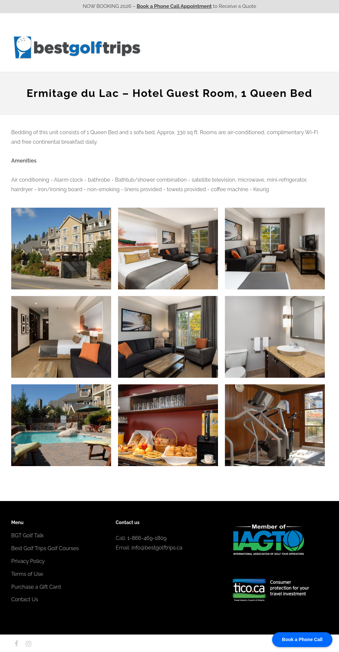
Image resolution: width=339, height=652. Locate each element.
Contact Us (310, 47)
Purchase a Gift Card (36, 587)
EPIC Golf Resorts (258, 34)
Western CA (162, 47)
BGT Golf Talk (27, 535)
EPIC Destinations (303, 34)
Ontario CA (201, 47)
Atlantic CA (276, 47)
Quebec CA (238, 47)
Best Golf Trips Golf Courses (45, 548)
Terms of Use (27, 574)
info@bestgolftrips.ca (157, 548)
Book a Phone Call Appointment (174, 6)
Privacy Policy (28, 561)
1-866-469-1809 (147, 538)
